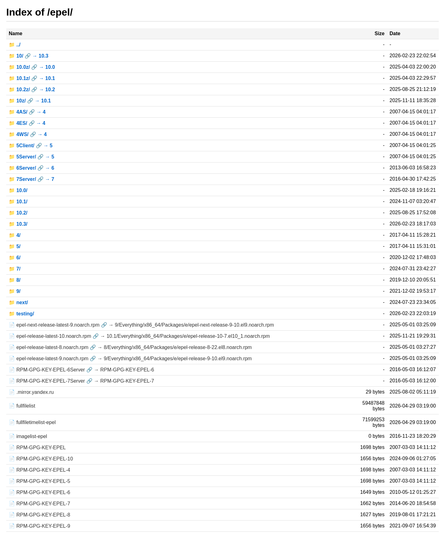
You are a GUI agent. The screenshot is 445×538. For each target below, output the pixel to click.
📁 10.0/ (18, 190)
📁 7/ (15, 268)
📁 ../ (15, 44)
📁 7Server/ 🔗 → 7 (31, 179)
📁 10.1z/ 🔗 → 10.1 (32, 78)
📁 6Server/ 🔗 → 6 (31, 168)
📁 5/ (15, 246)
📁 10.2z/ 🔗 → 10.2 (32, 89)
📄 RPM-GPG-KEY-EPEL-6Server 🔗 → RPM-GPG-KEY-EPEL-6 (81, 369)
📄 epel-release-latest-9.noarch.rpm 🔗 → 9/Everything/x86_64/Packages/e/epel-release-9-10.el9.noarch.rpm (130, 358)
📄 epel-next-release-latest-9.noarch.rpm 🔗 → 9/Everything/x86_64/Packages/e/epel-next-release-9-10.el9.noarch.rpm (141, 325)
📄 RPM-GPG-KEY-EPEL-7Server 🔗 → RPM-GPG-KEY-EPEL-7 (81, 381)
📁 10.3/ (18, 224)
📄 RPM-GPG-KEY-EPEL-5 (39, 481)
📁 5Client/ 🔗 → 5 (30, 145)
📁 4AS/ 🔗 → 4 (27, 112)
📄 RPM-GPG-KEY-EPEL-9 (39, 526)
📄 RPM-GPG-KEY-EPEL (37, 447)
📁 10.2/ (18, 212)
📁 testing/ (21, 313)
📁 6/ (15, 257)
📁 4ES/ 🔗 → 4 (27, 123)
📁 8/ (15, 280)
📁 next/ (18, 302)
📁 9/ (15, 291)
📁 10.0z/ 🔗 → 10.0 (32, 67)
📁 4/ (15, 235)
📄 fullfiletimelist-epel (32, 422)
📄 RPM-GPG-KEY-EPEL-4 (39, 470)
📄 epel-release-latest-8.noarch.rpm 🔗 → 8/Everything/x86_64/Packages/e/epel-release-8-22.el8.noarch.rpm (130, 347)
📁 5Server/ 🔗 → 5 (31, 156)
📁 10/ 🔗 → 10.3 (28, 56)
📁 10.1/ (18, 201)
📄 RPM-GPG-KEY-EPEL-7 (39, 503)
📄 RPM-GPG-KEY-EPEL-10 (41, 458)
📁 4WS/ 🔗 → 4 (28, 134)
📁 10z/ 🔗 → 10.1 (30, 100)
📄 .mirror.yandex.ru (31, 392)
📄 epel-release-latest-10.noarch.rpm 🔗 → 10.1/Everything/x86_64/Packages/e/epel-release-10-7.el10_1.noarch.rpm (139, 336)
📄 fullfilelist (22, 405)
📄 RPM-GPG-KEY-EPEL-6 (39, 492)
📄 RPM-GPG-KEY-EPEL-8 (39, 514)
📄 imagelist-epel (28, 436)
